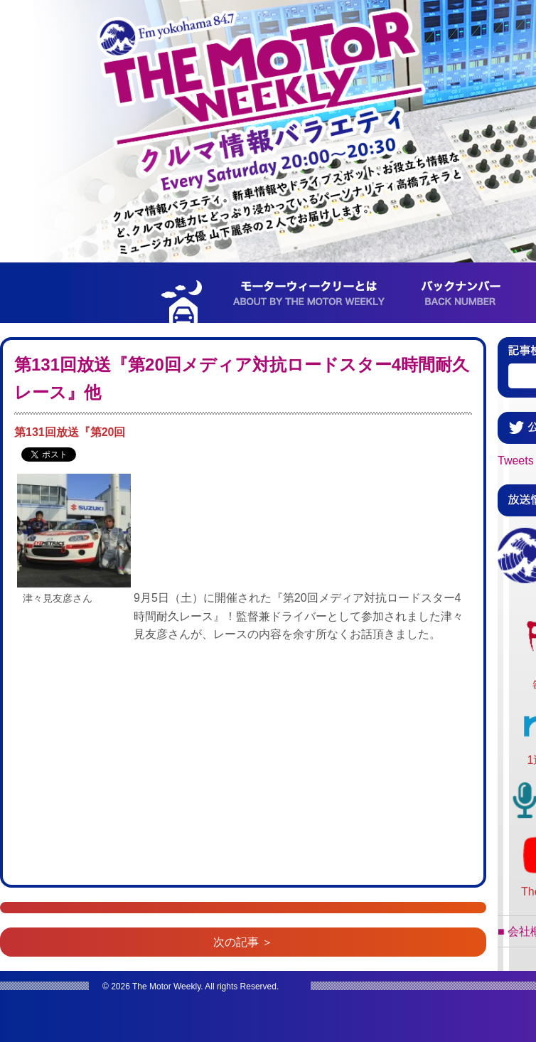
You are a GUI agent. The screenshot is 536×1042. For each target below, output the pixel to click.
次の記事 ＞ (243, 942)
